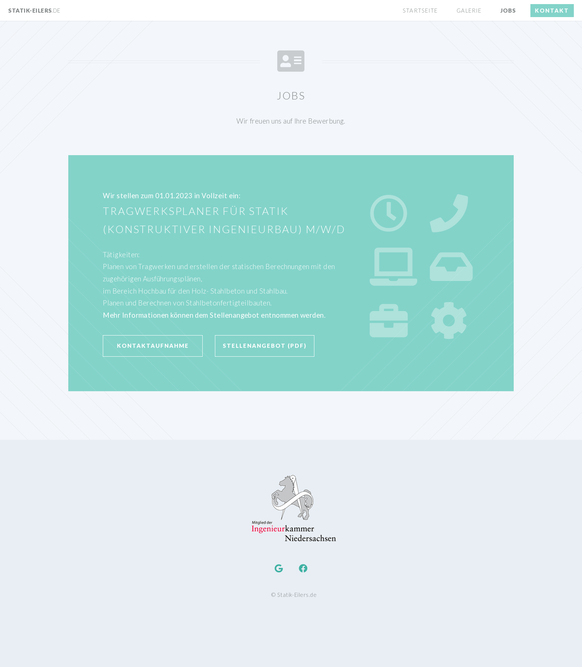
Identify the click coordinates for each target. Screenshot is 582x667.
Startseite (420, 10)
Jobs (508, 10)
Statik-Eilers (34, 10)
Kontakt (552, 10)
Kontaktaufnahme (153, 345)
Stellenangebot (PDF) (265, 345)
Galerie (469, 10)
